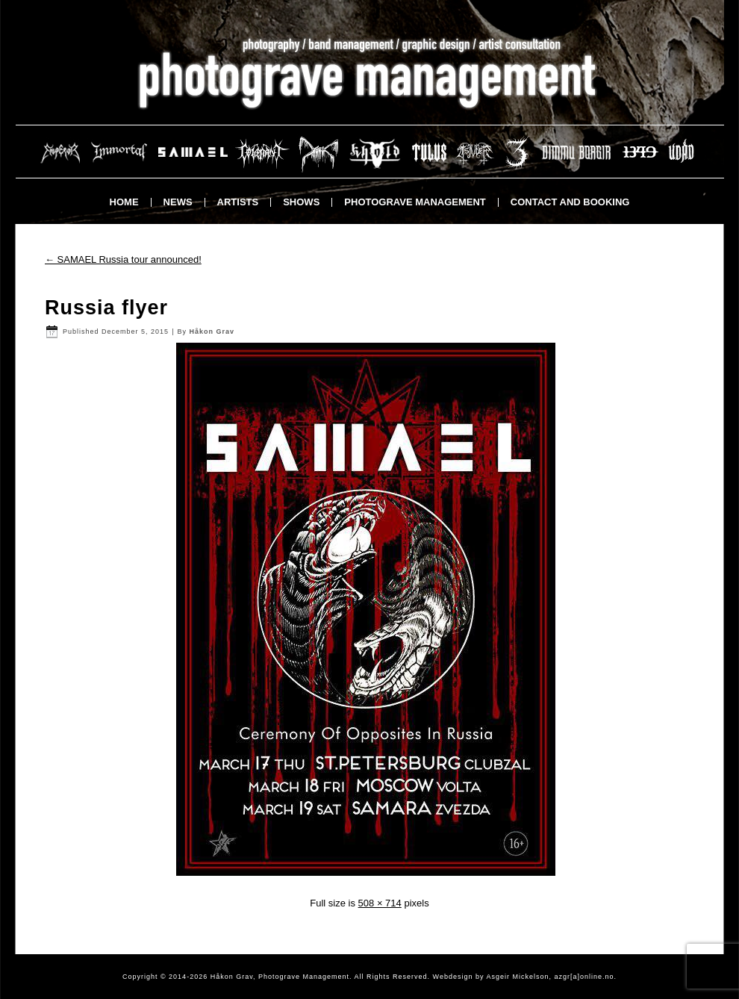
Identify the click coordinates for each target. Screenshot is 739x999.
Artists (238, 202)
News (178, 202)
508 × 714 (380, 903)
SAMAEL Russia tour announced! (123, 259)
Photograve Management (414, 202)
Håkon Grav (211, 331)
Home (124, 202)
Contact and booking (570, 202)
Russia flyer (106, 307)
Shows (301, 202)
